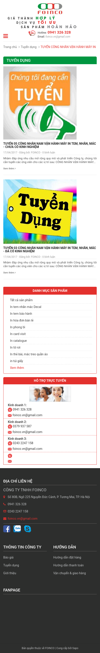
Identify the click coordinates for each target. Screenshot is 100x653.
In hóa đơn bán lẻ (21, 320)
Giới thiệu (9, 573)
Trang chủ (10, 47)
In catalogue (18, 340)
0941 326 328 (59, 32)
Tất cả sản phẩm (21, 300)
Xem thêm (9, 168)
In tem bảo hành (21, 313)
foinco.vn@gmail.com (57, 36)
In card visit (18, 334)
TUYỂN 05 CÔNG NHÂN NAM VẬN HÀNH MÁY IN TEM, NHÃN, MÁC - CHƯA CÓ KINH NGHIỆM (49, 145)
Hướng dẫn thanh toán (68, 565)
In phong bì (17, 327)
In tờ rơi (15, 347)
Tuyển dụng (29, 47)
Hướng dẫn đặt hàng (67, 557)
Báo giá (8, 557)
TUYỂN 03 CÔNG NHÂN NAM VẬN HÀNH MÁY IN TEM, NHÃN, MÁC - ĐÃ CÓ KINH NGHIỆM (49, 249)
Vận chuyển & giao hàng (69, 573)
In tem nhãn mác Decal (25, 307)
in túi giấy (16, 361)
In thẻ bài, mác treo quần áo (29, 354)
